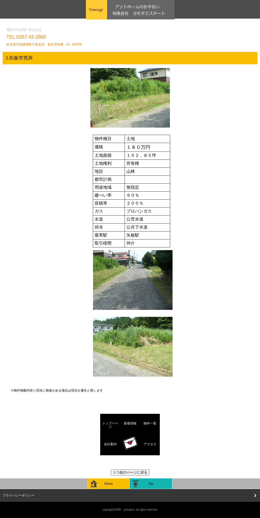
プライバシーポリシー (18, 495)
